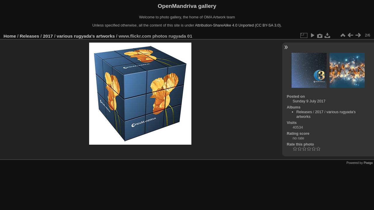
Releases (29, 36)
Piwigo (368, 162)
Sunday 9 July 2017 (308, 101)
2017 (48, 36)
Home (10, 36)
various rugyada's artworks (86, 36)
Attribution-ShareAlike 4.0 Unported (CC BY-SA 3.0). (238, 25)
